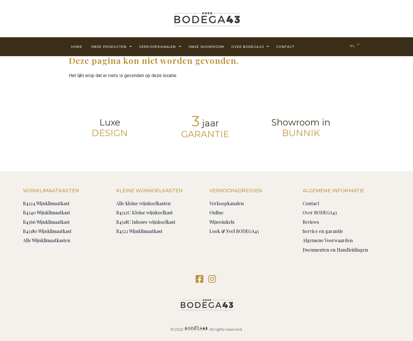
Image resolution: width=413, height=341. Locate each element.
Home (76, 47)
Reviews (311, 222)
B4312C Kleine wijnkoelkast (144, 212)
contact (285, 47)
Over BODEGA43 (250, 46)
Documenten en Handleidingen (335, 250)
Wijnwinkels (221, 222)
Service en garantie (323, 231)
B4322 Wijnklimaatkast (139, 231)
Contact (311, 203)
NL (352, 46)
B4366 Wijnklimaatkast (46, 222)
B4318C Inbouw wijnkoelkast (145, 222)
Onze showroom (206, 47)
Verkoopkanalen (160, 46)
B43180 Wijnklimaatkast (47, 231)
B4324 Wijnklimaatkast (46, 203)
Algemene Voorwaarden (328, 240)
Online (216, 212)
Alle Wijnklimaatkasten (46, 240)
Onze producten (111, 46)
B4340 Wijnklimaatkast (46, 212)
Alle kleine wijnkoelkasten (143, 203)
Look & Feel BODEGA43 (234, 231)
